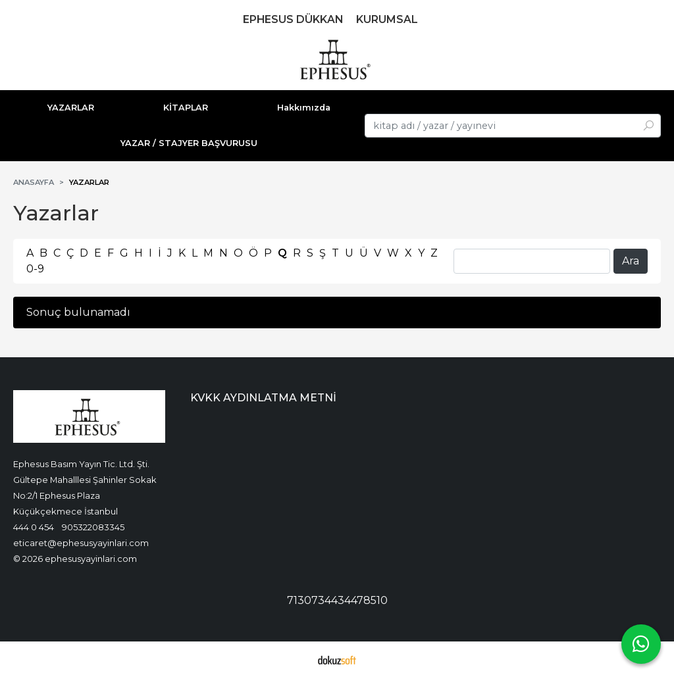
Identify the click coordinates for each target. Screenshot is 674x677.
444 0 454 (33, 527)
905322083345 (93, 527)
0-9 (35, 269)
